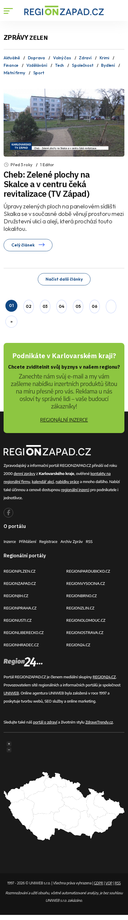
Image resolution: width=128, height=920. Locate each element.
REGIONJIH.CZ (16, 595)
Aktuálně (12, 57)
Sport (38, 72)
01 (11, 305)
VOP (109, 883)
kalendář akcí (43, 481)
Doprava (36, 57)
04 (61, 306)
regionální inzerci (75, 489)
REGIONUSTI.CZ (17, 620)
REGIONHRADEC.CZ (21, 644)
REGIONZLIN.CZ (80, 608)
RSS (89, 541)
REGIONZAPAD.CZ (20, 583)
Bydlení (108, 65)
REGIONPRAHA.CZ (20, 608)
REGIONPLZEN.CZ (20, 571)
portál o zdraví (45, 722)
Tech (59, 65)
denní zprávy (24, 473)
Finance (11, 65)
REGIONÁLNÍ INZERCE (64, 420)
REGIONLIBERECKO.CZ (24, 632)
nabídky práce (67, 481)
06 (94, 306)
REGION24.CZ (78, 644)
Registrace (48, 541)
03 (45, 306)
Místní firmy (14, 72)
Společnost (82, 65)
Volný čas (62, 57)
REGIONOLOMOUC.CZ (86, 620)
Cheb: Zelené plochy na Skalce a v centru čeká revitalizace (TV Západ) (47, 184)
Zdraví (85, 57)
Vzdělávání (36, 65)
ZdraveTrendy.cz (99, 722)
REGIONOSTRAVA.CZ (84, 632)
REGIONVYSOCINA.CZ (85, 583)
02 (28, 306)
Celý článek (28, 245)
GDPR (98, 883)
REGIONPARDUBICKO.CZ (88, 571)
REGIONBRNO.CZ (81, 595)
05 (78, 306)
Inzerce (10, 541)
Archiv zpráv (72, 541)
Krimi (104, 57)
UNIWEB (11, 693)
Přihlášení (27, 541)
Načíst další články (64, 279)
